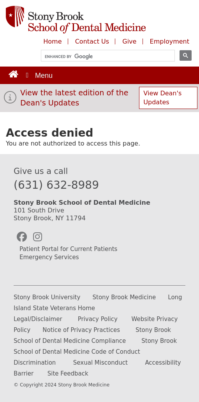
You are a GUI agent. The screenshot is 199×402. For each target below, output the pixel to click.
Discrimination (35, 362)
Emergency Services (49, 257)
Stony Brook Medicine (124, 297)
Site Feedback (68, 373)
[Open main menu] (38, 75)
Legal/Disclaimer (38, 319)
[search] (104, 56)
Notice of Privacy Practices (81, 330)
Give (130, 41)
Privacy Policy (98, 319)
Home (52, 41)
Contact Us (92, 41)
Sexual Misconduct (100, 362)
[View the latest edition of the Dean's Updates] (10, 100)
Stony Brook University (47, 297)
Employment (169, 41)
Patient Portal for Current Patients (68, 249)
